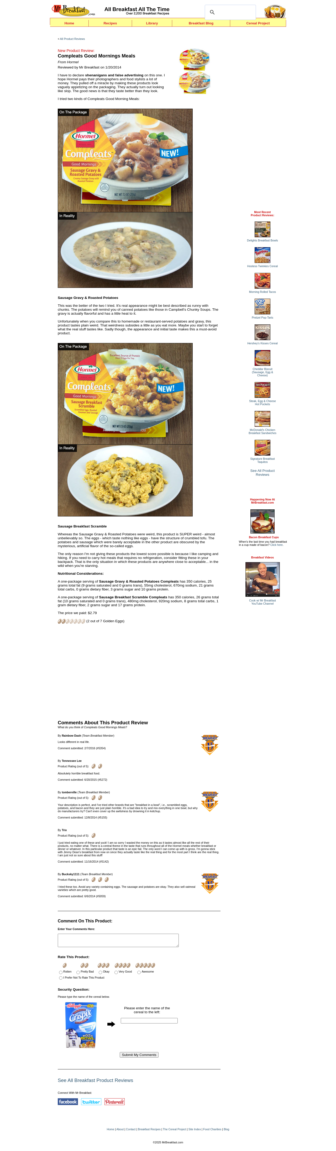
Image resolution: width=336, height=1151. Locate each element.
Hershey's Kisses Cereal (262, 343)
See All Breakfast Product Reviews (95, 1082)
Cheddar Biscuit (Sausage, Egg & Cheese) (262, 372)
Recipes (110, 23)
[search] (229, 12)
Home (69, 23)
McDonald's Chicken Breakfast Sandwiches (262, 431)
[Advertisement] (139, 671)
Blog (226, 1131)
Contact (131, 1131)
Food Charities (212, 1131)
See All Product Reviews (262, 473)
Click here (276, 544)
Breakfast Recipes (149, 1131)
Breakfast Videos (262, 557)
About (120, 1131)
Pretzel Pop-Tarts (262, 317)
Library (152, 23)
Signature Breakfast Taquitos (262, 460)
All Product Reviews (72, 38)
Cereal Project (258, 23)
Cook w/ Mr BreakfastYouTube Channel (262, 602)
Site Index (194, 1131)
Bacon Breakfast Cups (264, 537)
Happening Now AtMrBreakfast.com (262, 501)
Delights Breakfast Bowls (262, 240)
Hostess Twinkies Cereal (262, 266)
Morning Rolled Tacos (262, 291)
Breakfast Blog (201, 23)
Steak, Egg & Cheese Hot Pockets (262, 402)
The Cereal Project (174, 1131)
